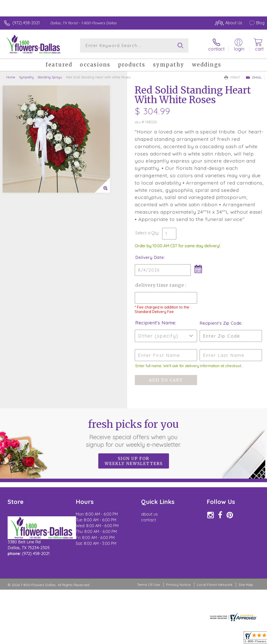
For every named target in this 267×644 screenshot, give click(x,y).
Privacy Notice (178, 584)
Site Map (246, 584)
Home (10, 77)
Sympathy (26, 77)
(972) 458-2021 (26, 22)
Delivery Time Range (160, 285)
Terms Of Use (148, 584)
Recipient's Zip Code (220, 323)
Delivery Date (149, 257)
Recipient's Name (155, 323)
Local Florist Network (214, 584)
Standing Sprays (49, 77)
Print (232, 77)
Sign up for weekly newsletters (134, 461)
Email (254, 77)
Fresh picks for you (133, 433)
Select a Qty (146, 232)
